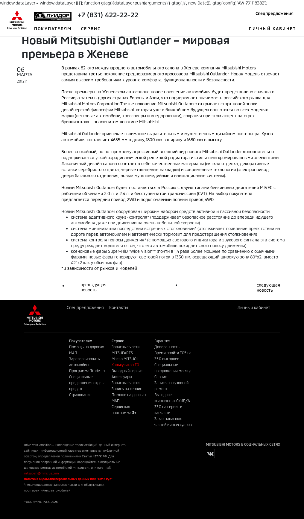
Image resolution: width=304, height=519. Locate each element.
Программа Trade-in (87, 371)
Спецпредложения (275, 13)
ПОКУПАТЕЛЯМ (53, 28)
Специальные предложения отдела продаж (87, 383)
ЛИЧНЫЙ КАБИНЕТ (272, 28)
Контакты (118, 307)
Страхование (80, 394)
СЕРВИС (91, 28)
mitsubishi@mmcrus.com (41, 473)
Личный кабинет (253, 307)
